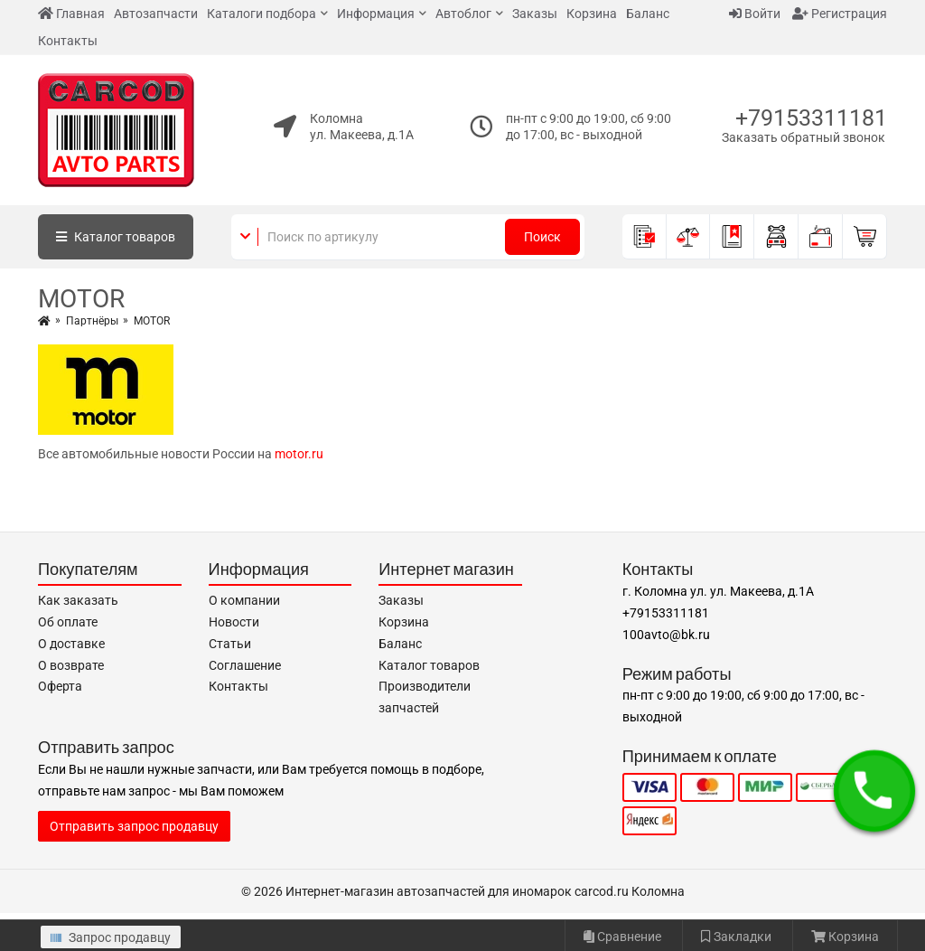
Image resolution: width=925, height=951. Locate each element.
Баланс (647, 13)
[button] (874, 791)
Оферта (60, 686)
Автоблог (463, 13)
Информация (376, 13)
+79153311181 (811, 118)
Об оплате (68, 622)
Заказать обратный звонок (803, 137)
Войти (754, 13)
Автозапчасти (156, 13)
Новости (234, 622)
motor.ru (299, 454)
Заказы (534, 13)
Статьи (230, 643)
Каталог (115, 237)
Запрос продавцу (111, 937)
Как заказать (78, 600)
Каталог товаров (429, 665)
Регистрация (839, 13)
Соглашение (245, 665)
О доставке (71, 643)
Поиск (542, 237)
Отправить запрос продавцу (134, 826)
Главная (71, 13)
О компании (244, 600)
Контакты (68, 40)
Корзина (591, 13)
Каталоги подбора (261, 13)
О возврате (71, 665)
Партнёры (92, 321)
